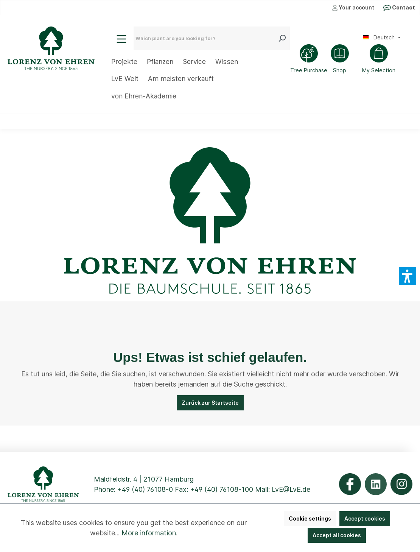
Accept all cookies (337, 535)
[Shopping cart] (379, 60)
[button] (407, 276)
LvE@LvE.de (291, 489)
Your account (353, 7)
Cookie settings (310, 518)
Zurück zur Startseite (210, 402)
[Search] (284, 38)
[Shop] (340, 60)
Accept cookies (364, 518)
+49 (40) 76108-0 (145, 489)
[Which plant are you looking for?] (206, 38)
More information (148, 533)
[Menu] (121, 39)
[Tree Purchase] (309, 60)
